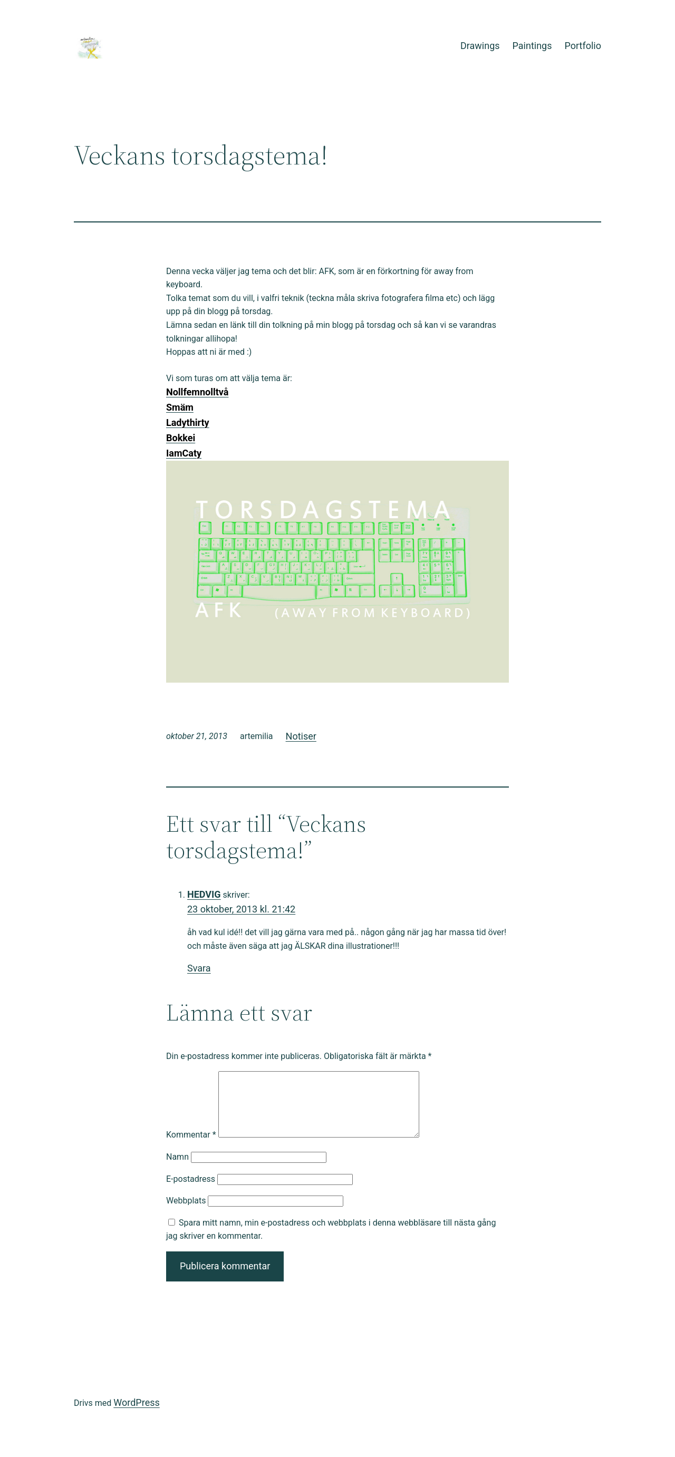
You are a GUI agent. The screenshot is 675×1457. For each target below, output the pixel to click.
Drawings (480, 45)
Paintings (532, 45)
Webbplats (186, 1213)
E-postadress (190, 1192)
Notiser (301, 736)
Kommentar (191, 1147)
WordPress (136, 1415)
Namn (177, 1169)
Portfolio (583, 45)
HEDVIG (204, 894)
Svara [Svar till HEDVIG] (199, 968)
